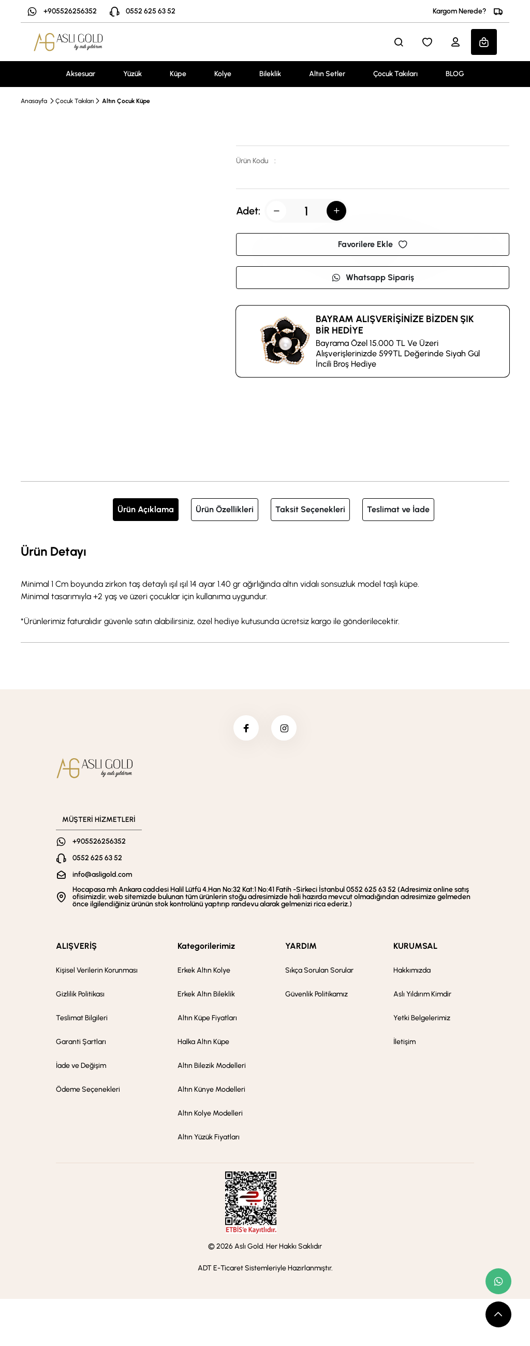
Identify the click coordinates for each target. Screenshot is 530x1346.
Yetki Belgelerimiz (421, 1018)
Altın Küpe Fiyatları (207, 1018)
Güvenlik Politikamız (316, 994)
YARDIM (301, 946)
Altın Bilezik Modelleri (212, 1066)
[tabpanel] (265, 585)
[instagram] (284, 728)
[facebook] (246, 728)
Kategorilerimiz (206, 946)
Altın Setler (327, 73)
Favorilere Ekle (372, 244)
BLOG (455, 73)
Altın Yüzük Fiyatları (209, 1137)
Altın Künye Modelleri (211, 1090)
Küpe (178, 73)
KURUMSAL (415, 946)
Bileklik (270, 73)
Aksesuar (80, 73)
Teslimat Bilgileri (82, 1018)
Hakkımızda (412, 970)
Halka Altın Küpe (203, 1042)
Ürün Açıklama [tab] (145, 509)
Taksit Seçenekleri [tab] (310, 509)
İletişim (404, 1042)
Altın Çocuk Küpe (126, 101)
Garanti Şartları (81, 1042)
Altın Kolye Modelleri (210, 1113)
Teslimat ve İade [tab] (398, 509)
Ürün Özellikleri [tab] (225, 509)
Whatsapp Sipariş (372, 277)
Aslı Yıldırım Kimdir (422, 994)
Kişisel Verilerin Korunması (97, 970)
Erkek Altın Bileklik (206, 994)
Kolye (222, 73)
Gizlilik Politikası (80, 994)
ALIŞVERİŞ (76, 946)
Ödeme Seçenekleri (88, 1090)
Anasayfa (34, 101)
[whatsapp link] (498, 1281)
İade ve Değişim (81, 1066)
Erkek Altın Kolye (204, 970)
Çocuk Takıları (395, 73)
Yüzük (132, 73)
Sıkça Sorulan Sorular (319, 970)
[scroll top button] (498, 1314)
